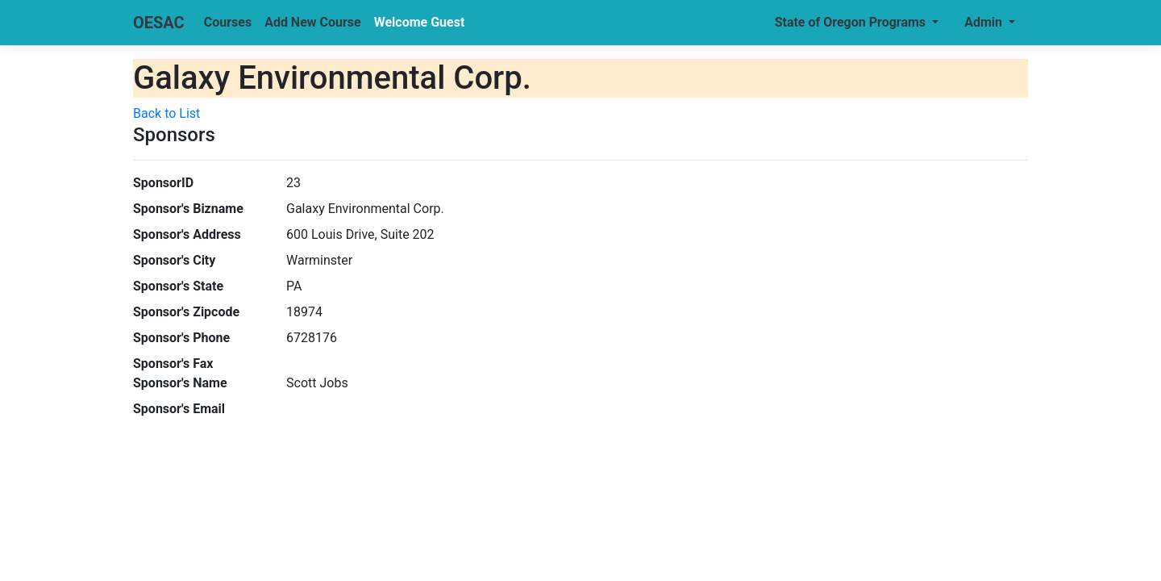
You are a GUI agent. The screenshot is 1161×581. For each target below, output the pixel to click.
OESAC (159, 22)
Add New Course (312, 22)
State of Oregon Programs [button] (852, 22)
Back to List (166, 113)
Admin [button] (984, 22)
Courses (228, 22)
